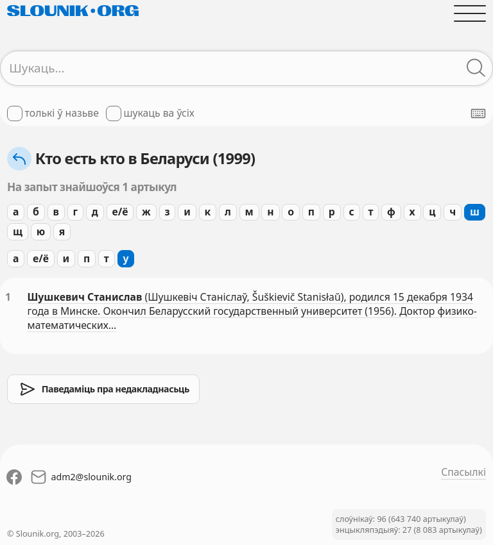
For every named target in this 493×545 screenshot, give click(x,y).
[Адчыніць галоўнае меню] (470, 13)
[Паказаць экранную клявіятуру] (478, 113)
